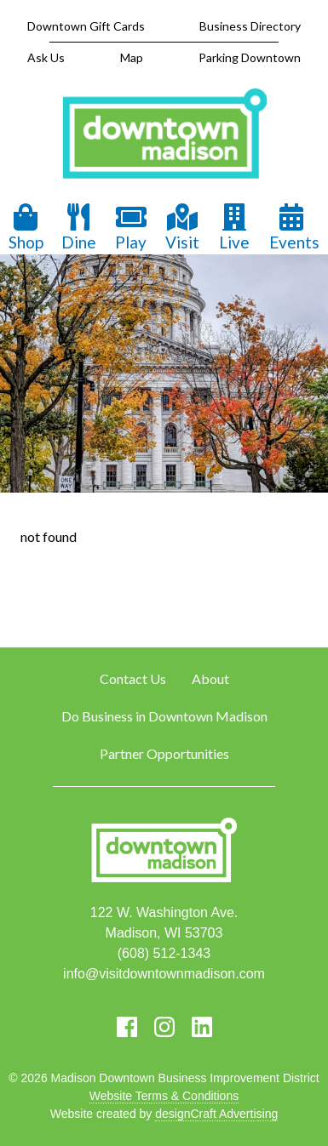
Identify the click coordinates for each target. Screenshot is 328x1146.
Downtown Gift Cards (86, 26)
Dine (78, 227)
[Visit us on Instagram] (164, 1026)
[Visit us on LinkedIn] (202, 1026)
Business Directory (250, 26)
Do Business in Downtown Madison (164, 716)
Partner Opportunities (164, 753)
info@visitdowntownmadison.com (164, 973)
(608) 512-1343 (164, 953)
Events (294, 227)
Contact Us (133, 678)
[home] (164, 135)
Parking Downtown (250, 57)
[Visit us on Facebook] (127, 1026)
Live (234, 227)
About (210, 678)
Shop (26, 227)
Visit (182, 227)
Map (131, 57)
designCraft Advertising (216, 1113)
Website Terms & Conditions (164, 1096)
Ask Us (46, 57)
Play (131, 227)
